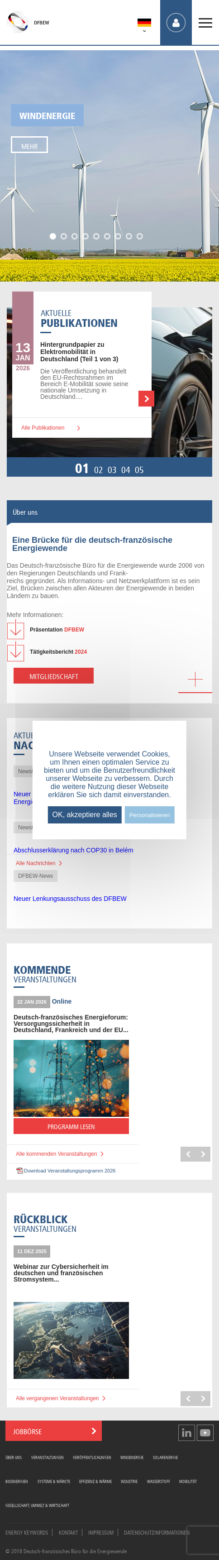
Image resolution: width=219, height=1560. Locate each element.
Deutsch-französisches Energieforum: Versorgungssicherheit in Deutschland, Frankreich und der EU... (71, 1024)
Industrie (129, 1481)
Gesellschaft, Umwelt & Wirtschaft (37, 1505)
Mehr (29, 146)
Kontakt (68, 1532)
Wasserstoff (158, 1481)
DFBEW (41, 22)
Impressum (101, 1532)
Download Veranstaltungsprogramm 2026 (69, 1170)
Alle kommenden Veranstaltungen (56, 1154)
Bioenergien (16, 1481)
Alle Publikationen (42, 428)
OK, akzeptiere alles (84, 814)
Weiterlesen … (146, 399)
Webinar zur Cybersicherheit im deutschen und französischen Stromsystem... (61, 1273)
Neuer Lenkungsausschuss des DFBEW (70, 898)
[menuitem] (144, 24)
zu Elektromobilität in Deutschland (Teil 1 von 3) (79, 352)
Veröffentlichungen (92, 1457)
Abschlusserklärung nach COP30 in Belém (73, 850)
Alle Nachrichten (35, 863)
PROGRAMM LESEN (88, 1128)
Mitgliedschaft (53, 676)
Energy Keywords (26, 1532)
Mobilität (188, 1481)
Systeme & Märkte (54, 1481)
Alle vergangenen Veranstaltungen (57, 1398)
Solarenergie (165, 1457)
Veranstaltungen (47, 1457)
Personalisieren (149, 815)
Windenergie (47, 114)
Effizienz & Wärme (95, 1481)
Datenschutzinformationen (157, 1532)
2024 (58, 652)
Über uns (13, 1457)
